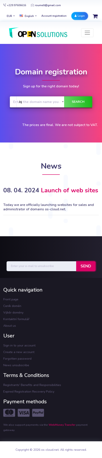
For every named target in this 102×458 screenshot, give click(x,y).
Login (80, 16)
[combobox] (41, 101)
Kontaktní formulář (16, 319)
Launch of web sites (69, 190)
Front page (10, 299)
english (27, 16)
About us (9, 326)
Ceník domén (12, 306)
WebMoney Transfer (62, 425)
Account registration (54, 16)
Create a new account (18, 352)
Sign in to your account (19, 345)
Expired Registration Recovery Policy (28, 391)
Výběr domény (13, 312)
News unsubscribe (16, 365)
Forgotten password (17, 359)
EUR (10, 16)
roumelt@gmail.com (46, 5)
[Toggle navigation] (87, 32)
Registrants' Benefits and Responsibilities (32, 385)
